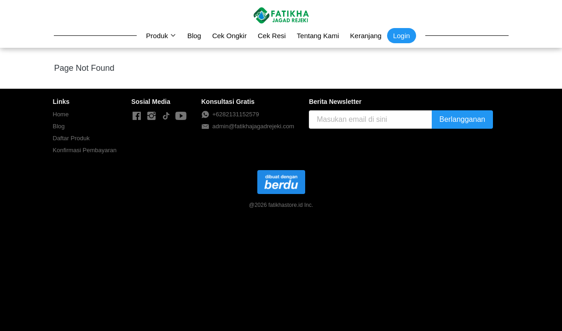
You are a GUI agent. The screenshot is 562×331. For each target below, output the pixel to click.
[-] (136, 116)
